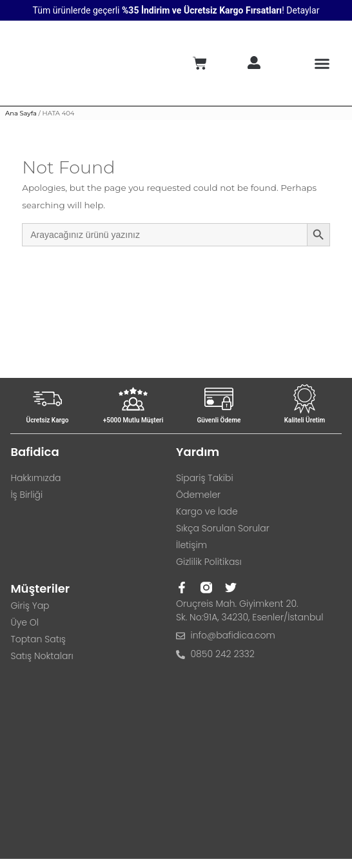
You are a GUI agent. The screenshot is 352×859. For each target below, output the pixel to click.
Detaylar (302, 10)
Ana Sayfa (21, 113)
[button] (322, 63)
